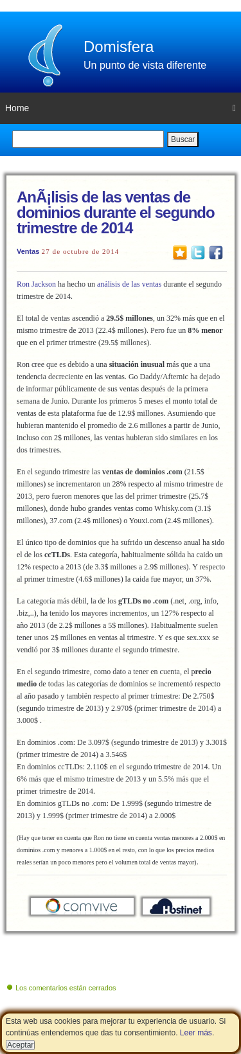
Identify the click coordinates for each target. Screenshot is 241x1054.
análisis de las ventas (129, 284)
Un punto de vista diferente (145, 65)
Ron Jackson (36, 284)
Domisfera (119, 46)
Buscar (183, 139)
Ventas (28, 251)
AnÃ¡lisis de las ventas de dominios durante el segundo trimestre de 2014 (116, 212)
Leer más (196, 1032)
